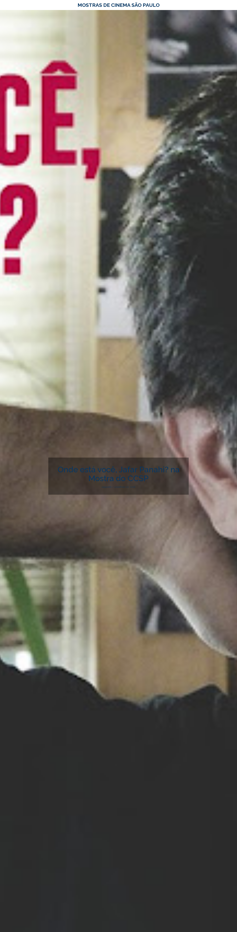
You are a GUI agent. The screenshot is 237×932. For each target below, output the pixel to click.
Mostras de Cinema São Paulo (119, 5)
